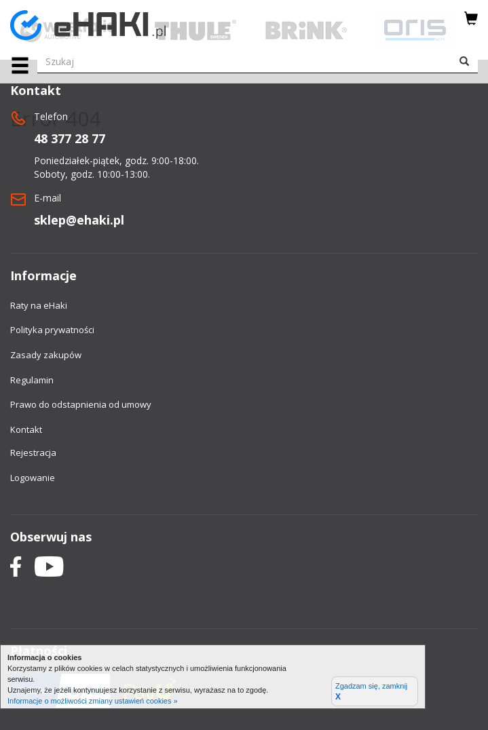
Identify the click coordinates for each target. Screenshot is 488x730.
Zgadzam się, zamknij (371, 692)
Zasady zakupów (45, 355)
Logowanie (32, 478)
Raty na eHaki (38, 305)
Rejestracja (33, 452)
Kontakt (26, 429)
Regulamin (32, 380)
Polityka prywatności (52, 330)
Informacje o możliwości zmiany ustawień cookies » (92, 701)
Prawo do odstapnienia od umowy (80, 404)
